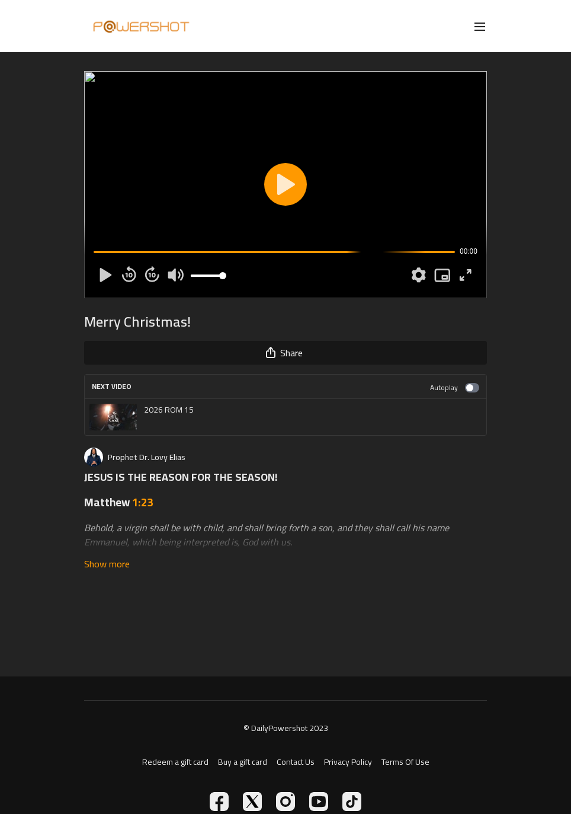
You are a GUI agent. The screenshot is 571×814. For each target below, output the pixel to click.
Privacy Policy (348, 762)
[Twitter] (252, 801)
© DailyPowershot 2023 (285, 728)
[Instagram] (285, 801)
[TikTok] (351, 801)
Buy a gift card (242, 762)
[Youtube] (318, 801)
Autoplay (454, 388)
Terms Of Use (405, 762)
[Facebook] (219, 801)
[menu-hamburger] (480, 26)
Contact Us (296, 762)
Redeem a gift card (175, 762)
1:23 (142, 502)
